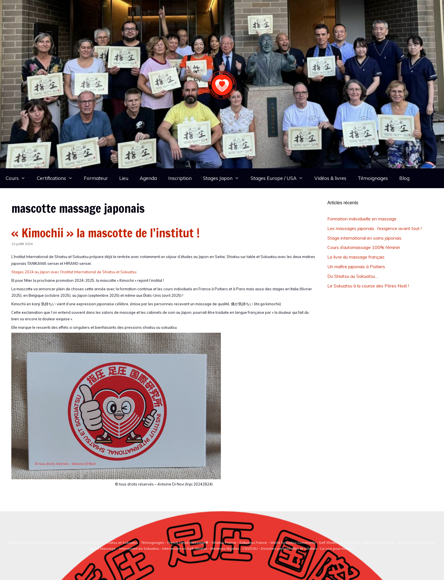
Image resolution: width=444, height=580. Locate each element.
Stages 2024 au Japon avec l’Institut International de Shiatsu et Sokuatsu (73, 272)
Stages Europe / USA (280, 178)
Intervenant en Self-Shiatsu (185, 548)
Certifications (57, 178)
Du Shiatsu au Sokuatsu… (352, 276)
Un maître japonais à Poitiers (356, 266)
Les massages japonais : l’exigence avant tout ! (374, 228)
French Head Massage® (187, 542)
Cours (18, 178)
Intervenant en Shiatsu (416, 542)
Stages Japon (224, 178)
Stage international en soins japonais (364, 238)
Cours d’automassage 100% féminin (363, 247)
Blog (404, 178)
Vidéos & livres (330, 178)
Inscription (180, 178)
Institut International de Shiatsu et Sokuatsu (102, 542)
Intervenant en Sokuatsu (139, 548)
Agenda (148, 178)
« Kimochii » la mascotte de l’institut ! (105, 232)
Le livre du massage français (356, 257)
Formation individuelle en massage (361, 219)
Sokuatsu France (253, 542)
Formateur (96, 178)
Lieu (123, 178)
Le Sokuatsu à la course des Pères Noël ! (368, 286)
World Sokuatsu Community (293, 542)
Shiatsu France (224, 542)
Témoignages (373, 178)
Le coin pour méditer (337, 548)
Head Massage (103, 548)
